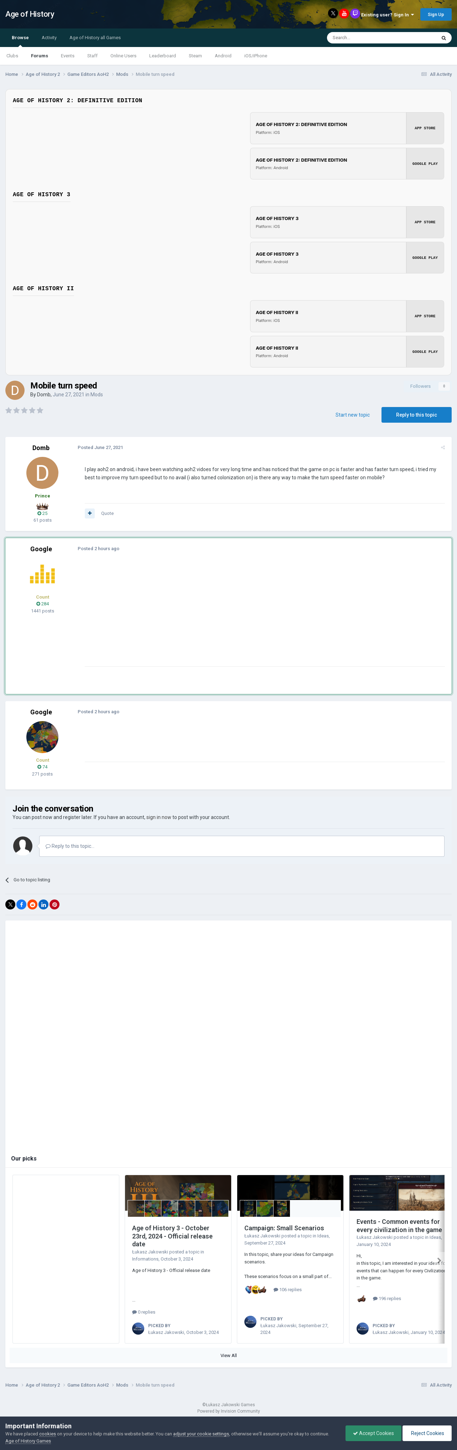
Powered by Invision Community (228, 1411)
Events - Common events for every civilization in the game (399, 1225)
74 (42, 767)
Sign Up (436, 14)
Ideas (323, 1235)
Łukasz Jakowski (150, 1252)
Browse (20, 41)
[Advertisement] (213, 616)
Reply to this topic (416, 415)
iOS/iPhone (255, 55)
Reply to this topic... (70, 846)
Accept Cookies (373, 1433)
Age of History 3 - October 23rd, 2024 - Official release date (172, 1236)
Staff (92, 55)
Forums (39, 55)
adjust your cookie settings (201, 1433)
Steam (195, 55)
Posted (99, 447)
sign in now (158, 817)
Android (223, 55)
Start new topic (353, 415)
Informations (145, 1259)
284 (42, 603)
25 (42, 513)
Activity (49, 37)
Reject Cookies (427, 1433)
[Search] (364, 37)
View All (228, 1355)
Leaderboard (162, 55)
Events (67, 55)
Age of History (29, 14)
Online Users (123, 55)
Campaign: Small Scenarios (284, 1228)
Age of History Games (28, 1441)
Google (41, 549)
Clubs (12, 55)
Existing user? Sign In (387, 14)
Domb (44, 394)
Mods (96, 394)
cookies (47, 1433)
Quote (106, 513)
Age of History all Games (95, 37)
